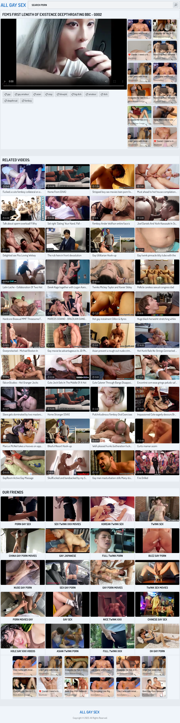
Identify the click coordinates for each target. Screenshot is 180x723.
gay (8, 94)
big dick (77, 94)
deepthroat (12, 100)
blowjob (63, 94)
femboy (28, 100)
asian (38, 94)
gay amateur (23, 94)
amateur (92, 94)
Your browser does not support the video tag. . (64, 54)
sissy (50, 94)
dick (105, 94)
